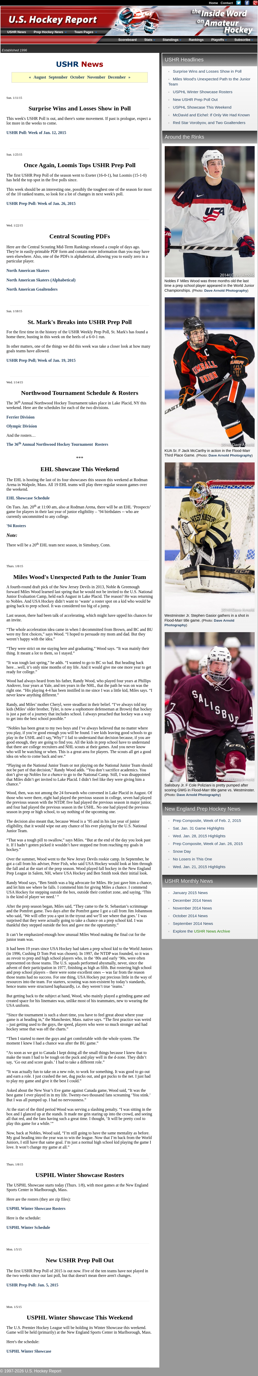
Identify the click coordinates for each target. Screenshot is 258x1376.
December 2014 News (192, 900)
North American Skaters (27, 270)
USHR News (16, 32)
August (39, 77)
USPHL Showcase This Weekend (202, 107)
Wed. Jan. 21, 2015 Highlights (199, 867)
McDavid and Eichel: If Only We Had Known (211, 115)
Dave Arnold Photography (225, 290)
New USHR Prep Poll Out (195, 99)
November (96, 77)
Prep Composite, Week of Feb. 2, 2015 (207, 820)
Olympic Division (21, 426)
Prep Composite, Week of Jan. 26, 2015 (208, 843)
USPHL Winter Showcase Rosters (36, 1208)
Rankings (196, 40)
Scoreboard (127, 40)
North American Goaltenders (32, 289)
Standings (171, 40)
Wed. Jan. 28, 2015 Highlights (199, 836)
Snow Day (182, 851)
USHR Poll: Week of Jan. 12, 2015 (36, 132)
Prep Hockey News (49, 32)
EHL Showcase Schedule (28, 498)
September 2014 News (193, 923)
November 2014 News (192, 908)
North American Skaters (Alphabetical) (41, 280)
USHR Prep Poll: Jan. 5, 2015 (32, 1285)
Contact (226, 3)
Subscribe (242, 40)
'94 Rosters (16, 526)
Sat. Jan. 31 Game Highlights (198, 828)
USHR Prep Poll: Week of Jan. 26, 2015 (41, 203)
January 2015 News (190, 892)
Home (213, 3)
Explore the (201, 931)
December (117, 77)
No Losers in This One (192, 859)
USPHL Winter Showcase (28, 1351)
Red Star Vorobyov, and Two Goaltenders (209, 122)
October (77, 77)
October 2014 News (190, 916)
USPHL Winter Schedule (28, 1227)
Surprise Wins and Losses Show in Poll (207, 71)
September (58, 77)
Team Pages (84, 32)
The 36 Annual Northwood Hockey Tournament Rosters (57, 444)
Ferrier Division (20, 417)
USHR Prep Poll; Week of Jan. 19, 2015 (41, 360)
